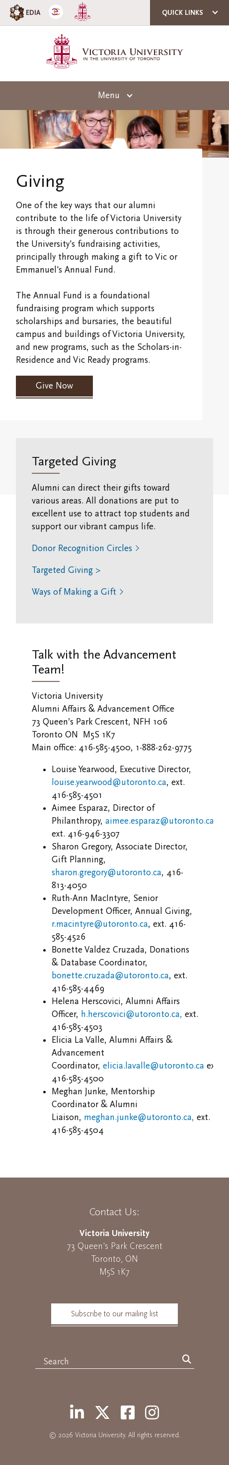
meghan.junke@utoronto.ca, (139, 1117)
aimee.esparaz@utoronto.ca (159, 821)
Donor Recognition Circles (82, 548)
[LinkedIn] (77, 1413)
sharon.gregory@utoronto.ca (106, 872)
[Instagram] (152, 1413)
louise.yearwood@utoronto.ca (109, 782)
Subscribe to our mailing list (114, 1313)
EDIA (24, 12)
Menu (109, 95)
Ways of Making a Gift (74, 592)
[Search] (186, 1360)
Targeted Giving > (66, 570)
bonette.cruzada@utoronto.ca (110, 975)
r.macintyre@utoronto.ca (100, 924)
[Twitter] (102, 1413)
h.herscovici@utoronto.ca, (133, 1014)
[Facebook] (128, 1413)
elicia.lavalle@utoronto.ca (153, 1066)
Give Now (54, 386)
